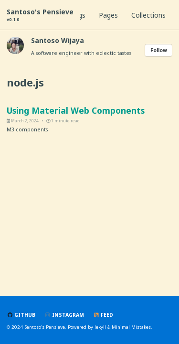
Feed (103, 315)
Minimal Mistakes (131, 327)
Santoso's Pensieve (40, 15)
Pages (108, 15)
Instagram (64, 315)
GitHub (21, 315)
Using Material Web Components (76, 110)
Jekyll (100, 327)
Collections (148, 15)
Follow (158, 50)
